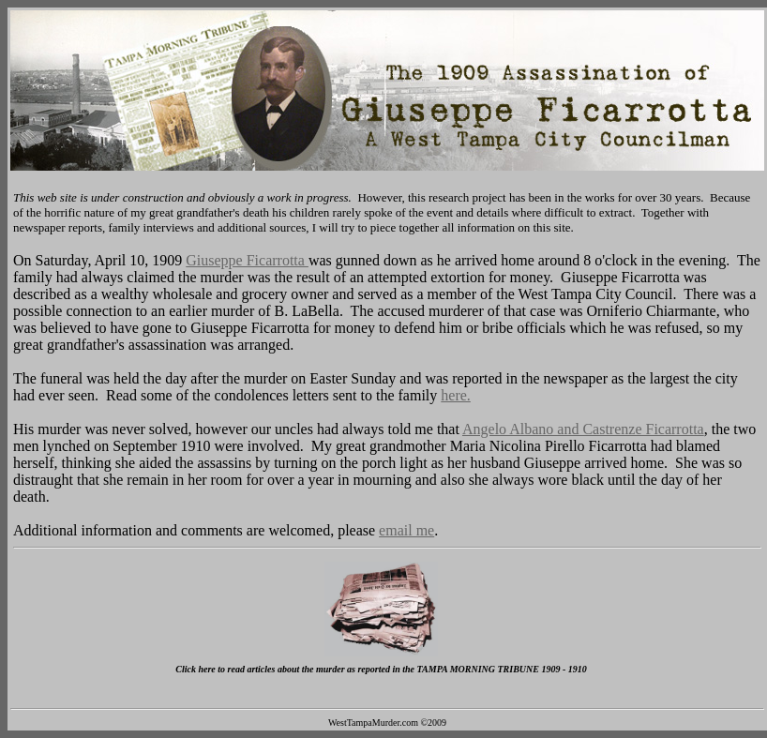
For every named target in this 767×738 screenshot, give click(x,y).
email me (406, 530)
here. (456, 395)
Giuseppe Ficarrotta (247, 260)
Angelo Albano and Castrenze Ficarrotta (583, 429)
